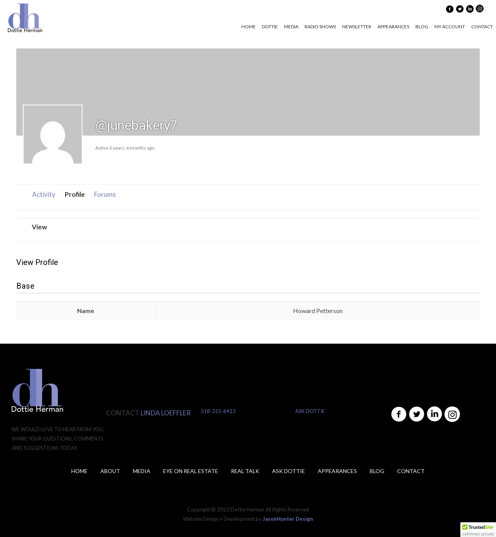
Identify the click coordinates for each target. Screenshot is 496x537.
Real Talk (245, 471)
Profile (75, 194)
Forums (105, 194)
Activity (43, 194)
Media (141, 471)
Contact (411, 471)
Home (79, 471)
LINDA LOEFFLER (166, 413)
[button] (478, 529)
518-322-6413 (218, 411)
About (110, 471)
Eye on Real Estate (190, 471)
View (39, 227)
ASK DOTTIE (310, 411)
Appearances (337, 471)
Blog (377, 471)
